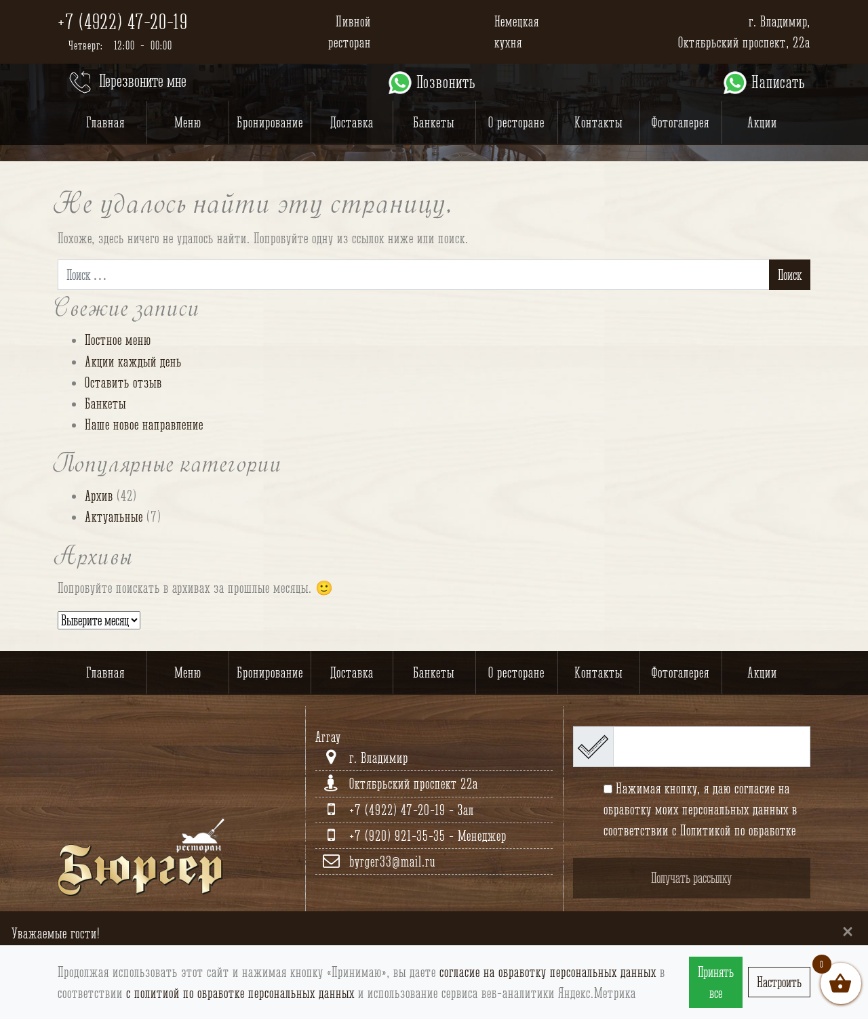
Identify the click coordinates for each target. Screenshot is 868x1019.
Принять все (716, 982)
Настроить (779, 982)
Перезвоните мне (126, 82)
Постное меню (118, 340)
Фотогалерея (680, 122)
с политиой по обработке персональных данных (240, 993)
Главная (105, 122)
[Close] (847, 930)
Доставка (352, 122)
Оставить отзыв (123, 382)
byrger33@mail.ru (392, 861)
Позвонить (431, 82)
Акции (762, 122)
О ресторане (516, 122)
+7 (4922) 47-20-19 (123, 21)
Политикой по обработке (738, 830)
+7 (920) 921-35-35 (399, 836)
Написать (763, 82)
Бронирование (270, 122)
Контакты (598, 122)
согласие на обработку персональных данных (547, 972)
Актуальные (114, 516)
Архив (99, 495)
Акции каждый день (133, 361)
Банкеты (433, 122)
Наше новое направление (144, 424)
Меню (187, 122)
